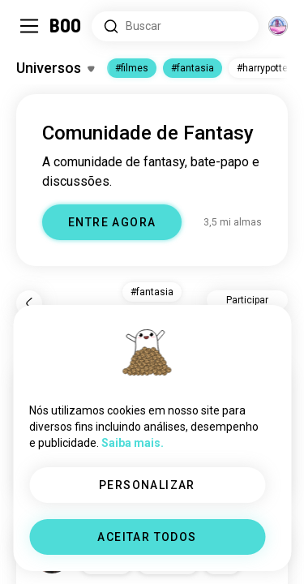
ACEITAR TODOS (146, 536)
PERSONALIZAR (147, 485)
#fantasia (192, 68)
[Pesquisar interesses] (175, 26)
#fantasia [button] (152, 292)
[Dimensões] (278, 26)
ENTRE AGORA (112, 222)
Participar (247, 300)
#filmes (131, 68)
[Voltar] (29, 303)
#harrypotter (264, 68)
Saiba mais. (132, 442)
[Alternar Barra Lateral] (29, 26)
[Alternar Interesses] (55, 68)
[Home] (66, 26)
